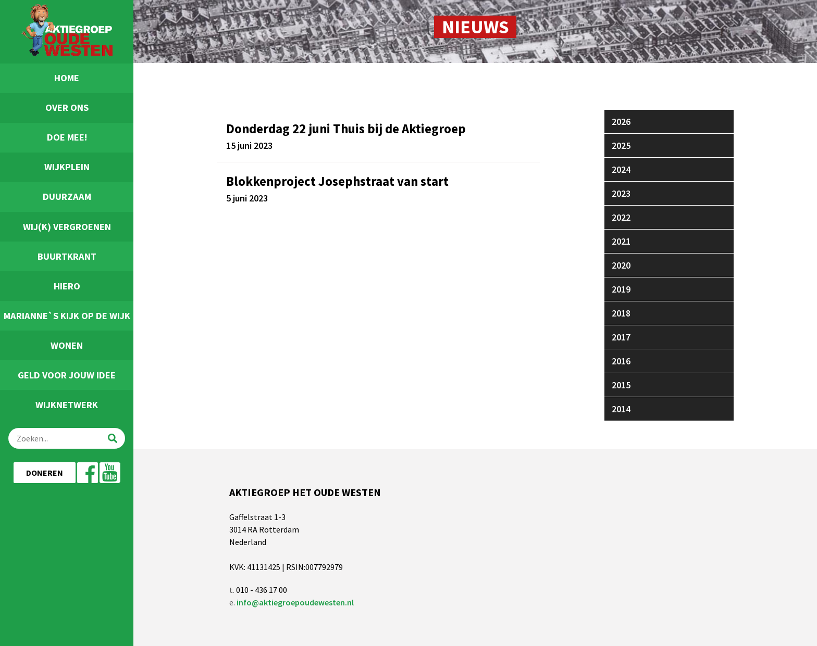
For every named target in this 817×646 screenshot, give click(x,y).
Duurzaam (67, 196)
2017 (621, 337)
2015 (621, 385)
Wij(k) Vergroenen (67, 227)
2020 (621, 265)
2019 (621, 289)
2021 (621, 241)
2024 (621, 169)
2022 (621, 217)
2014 (621, 409)
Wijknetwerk (66, 405)
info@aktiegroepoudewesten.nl (295, 602)
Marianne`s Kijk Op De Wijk (67, 316)
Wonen (67, 345)
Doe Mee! (67, 137)
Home (66, 78)
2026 (621, 122)
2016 (621, 361)
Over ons (67, 107)
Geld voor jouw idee (67, 375)
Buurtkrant (67, 256)
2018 (621, 313)
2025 (621, 145)
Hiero (67, 286)
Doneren (44, 472)
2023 (621, 193)
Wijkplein (67, 167)
